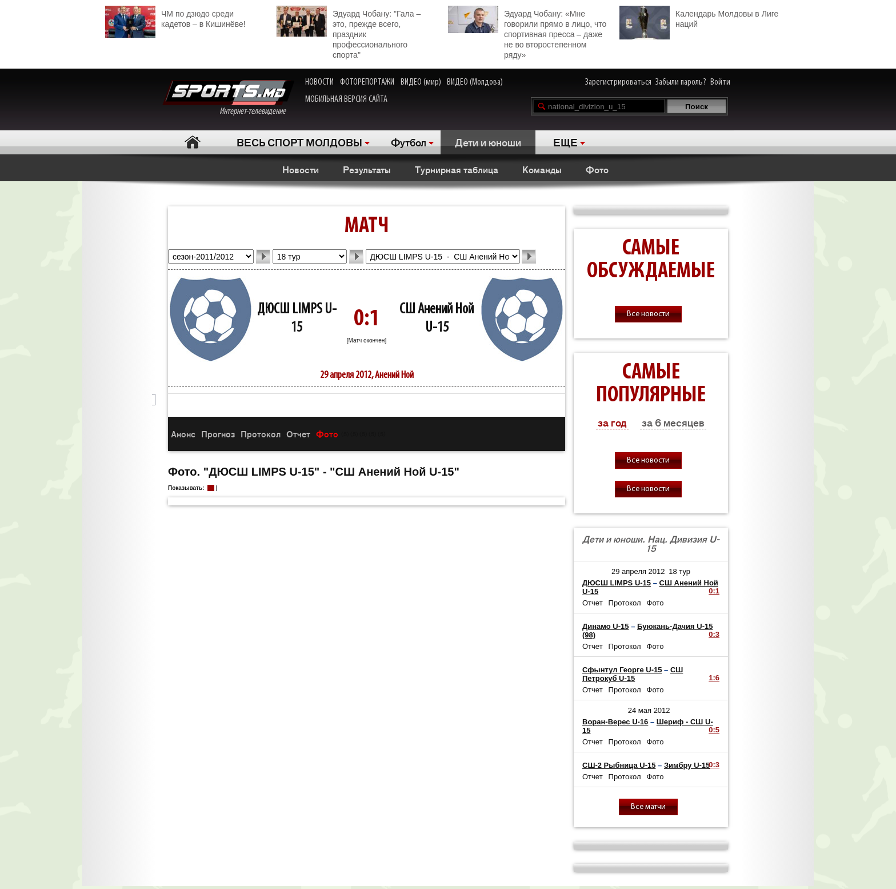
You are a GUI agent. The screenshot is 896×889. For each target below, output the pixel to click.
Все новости (648, 314)
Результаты (367, 169)
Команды (542, 169)
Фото (597, 169)
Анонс (183, 433)
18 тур (679, 571)
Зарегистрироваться (618, 82)
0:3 (714, 634)
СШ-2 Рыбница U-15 (618, 765)
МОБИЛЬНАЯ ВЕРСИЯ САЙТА (346, 99)
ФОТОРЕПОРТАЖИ (367, 82)
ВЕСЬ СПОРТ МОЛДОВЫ (299, 142)
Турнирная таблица (456, 169)
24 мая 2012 (649, 710)
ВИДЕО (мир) (421, 82)
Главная (192, 142)
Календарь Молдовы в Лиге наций (698, 17)
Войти (720, 82)
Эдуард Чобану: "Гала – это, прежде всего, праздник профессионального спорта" (349, 32)
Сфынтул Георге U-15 (622, 669)
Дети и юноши (488, 142)
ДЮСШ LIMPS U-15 (616, 583)
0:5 (714, 729)
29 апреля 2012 (638, 571)
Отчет (298, 433)
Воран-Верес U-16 (615, 721)
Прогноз (218, 433)
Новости (300, 169)
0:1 (714, 591)
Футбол (408, 142)
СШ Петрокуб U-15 (632, 674)
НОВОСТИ (319, 82)
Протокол (261, 433)
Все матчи (648, 807)
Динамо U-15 (605, 626)
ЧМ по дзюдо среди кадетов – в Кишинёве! (175, 17)
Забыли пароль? (680, 82)
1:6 (714, 677)
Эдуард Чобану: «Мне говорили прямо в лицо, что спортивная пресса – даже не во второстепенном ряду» (527, 32)
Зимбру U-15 (687, 765)
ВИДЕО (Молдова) (475, 82)
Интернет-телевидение (228, 98)
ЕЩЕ (565, 142)
